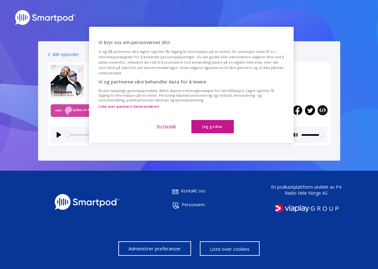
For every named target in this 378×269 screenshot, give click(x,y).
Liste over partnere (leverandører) (129, 106)
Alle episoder (66, 54)
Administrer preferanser (154, 248)
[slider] (312, 135)
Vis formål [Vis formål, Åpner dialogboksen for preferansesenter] (166, 126)
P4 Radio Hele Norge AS (313, 190)
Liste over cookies (230, 249)
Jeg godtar (212, 126)
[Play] (59, 135)
